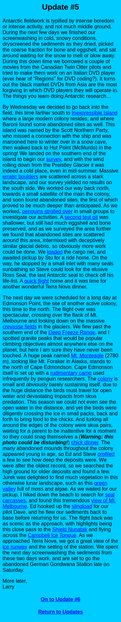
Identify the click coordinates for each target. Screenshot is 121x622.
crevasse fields (20, 326)
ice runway (15, 547)
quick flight (37, 281)
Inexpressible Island (94, 113)
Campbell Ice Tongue (52, 535)
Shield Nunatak (69, 529)
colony (105, 379)
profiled (105, 454)
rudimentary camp (71, 373)
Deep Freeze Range (71, 332)
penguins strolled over (47, 211)
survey (53, 159)
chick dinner (84, 442)
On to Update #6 (60, 599)
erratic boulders (20, 176)
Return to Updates (60, 612)
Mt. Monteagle (87, 355)
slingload (82, 506)
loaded (55, 252)
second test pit (81, 217)
